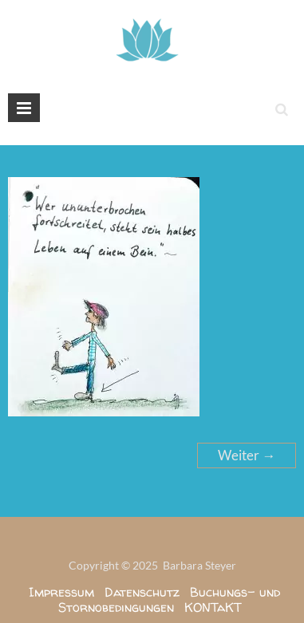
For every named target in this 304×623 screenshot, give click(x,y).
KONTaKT (213, 607)
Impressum (61, 592)
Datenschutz (142, 592)
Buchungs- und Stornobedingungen (169, 599)
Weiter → (246, 455)
